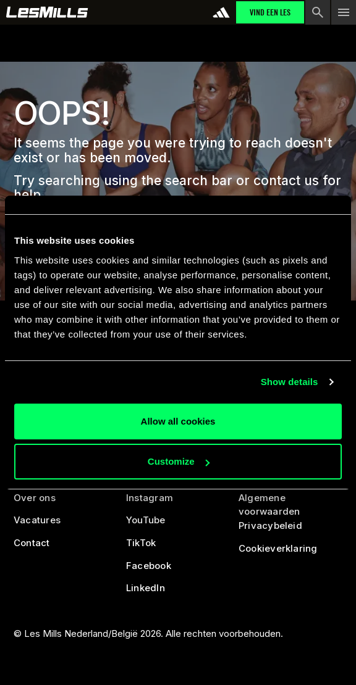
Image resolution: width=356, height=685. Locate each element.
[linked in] (145, 592)
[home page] (47, 12)
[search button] (317, 12)
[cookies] (278, 552)
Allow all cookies (178, 421)
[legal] (290, 504)
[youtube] (146, 525)
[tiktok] (141, 547)
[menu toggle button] (343, 12)
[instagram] (149, 502)
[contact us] (32, 547)
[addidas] (221, 12)
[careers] (37, 525)
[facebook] (148, 570)
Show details (289, 381)
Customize (179, 461)
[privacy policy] (270, 530)
